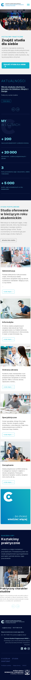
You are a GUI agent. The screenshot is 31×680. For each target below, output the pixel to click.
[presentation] (13, 109)
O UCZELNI (5, 659)
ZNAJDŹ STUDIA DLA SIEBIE (14, 65)
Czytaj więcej (6, 101)
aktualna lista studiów (8, 240)
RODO (24, 665)
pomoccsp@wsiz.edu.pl (19, 634)
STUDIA (15, 659)
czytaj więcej (8, 291)
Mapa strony (17, 665)
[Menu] (28, 4)
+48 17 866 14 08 (17, 627)
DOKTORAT (5, 661)
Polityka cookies (6, 665)
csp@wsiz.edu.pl (6, 627)
